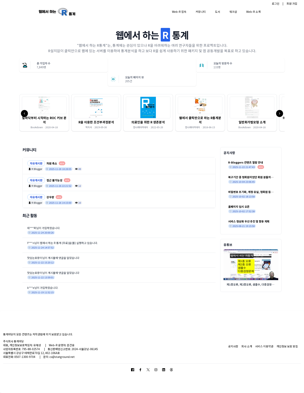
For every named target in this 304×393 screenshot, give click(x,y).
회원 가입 (292, 3)
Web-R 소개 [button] (253, 12)
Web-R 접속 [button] (179, 12)
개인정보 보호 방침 (287, 346)
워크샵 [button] (233, 12)
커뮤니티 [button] (201, 12)
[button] (44, 112)
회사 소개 (246, 346)
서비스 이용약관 (264, 346)
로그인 (275, 3)
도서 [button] (217, 12)
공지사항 (233, 346)
